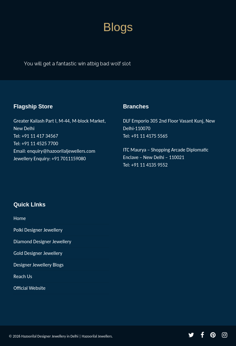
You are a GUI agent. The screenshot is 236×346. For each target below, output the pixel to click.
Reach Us (22, 276)
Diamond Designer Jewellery (42, 241)
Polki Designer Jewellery (37, 230)
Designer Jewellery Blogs (38, 265)
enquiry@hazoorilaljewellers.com (61, 151)
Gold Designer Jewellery (37, 253)
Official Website (29, 288)
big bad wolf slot (111, 64)
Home (19, 218)
